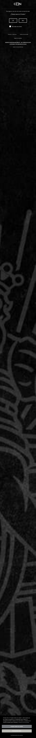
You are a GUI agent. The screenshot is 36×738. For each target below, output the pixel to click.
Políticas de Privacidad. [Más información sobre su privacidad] (23, 722)
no (23, 20)
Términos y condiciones (12, 34)
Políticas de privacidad (24, 34)
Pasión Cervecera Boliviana (18, 47)
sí (13, 20)
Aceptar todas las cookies (17, 727)
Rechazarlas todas (16, 731)
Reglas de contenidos (18, 38)
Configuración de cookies (17, 735)
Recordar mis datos (17, 26)
